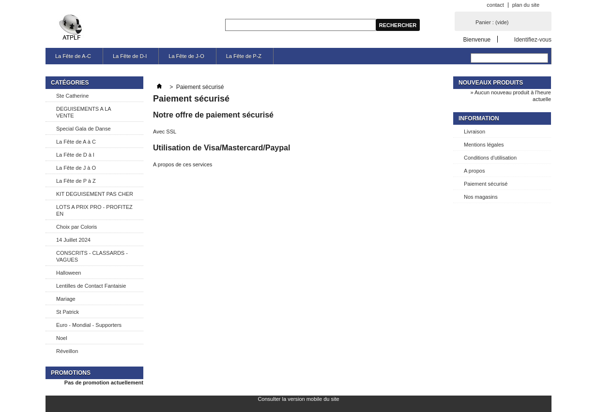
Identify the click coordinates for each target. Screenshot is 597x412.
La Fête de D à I (75, 155)
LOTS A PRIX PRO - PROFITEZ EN (94, 210)
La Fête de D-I (130, 56)
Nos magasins (481, 197)
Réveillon (67, 351)
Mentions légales (484, 144)
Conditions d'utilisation (490, 158)
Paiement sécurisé (486, 184)
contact (495, 5)
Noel (61, 338)
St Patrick (67, 312)
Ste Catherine (72, 96)
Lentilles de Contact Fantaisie (91, 286)
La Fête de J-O (186, 56)
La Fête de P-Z (243, 56)
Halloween (68, 273)
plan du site (525, 5)
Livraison (474, 131)
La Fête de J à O (76, 168)
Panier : (491, 22)
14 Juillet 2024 (73, 240)
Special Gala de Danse (83, 129)
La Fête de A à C (76, 142)
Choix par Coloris (76, 227)
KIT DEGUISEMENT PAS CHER (94, 194)
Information (479, 118)
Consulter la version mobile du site (298, 399)
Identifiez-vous (532, 39)
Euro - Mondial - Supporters (89, 325)
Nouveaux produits (491, 82)
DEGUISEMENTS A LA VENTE (83, 112)
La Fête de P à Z (76, 181)
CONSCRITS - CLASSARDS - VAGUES (92, 256)
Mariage (66, 299)
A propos (474, 171)
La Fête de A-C (73, 56)
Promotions (71, 372)
